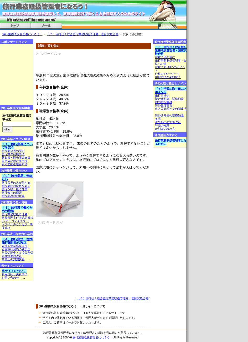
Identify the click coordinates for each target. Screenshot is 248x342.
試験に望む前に (165, 57)
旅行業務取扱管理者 (14, 214)
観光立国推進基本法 (14, 164)
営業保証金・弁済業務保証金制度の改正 (17, 254)
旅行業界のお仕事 (13, 196)
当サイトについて (14, 271)
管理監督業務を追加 (14, 246)
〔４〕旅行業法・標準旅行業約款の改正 (17, 240)
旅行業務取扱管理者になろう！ (22, 34)
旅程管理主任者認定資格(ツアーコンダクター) (17, 219)
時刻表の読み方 (165, 129)
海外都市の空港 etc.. (168, 122)
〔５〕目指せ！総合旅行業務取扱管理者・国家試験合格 (83, 34)
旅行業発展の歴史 (13, 151)
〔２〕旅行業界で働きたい (17, 177)
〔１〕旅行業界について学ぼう (17, 145)
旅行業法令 (162, 95)
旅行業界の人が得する (16, 182)
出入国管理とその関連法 (170, 109)
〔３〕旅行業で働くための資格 (17, 209)
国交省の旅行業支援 (14, 161)
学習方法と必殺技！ (168, 77)
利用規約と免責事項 (14, 274)
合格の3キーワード (167, 73)
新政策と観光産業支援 (16, 157)
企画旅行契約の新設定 (16, 249)
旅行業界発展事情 (13, 154)
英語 (158, 119)
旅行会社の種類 (12, 192)
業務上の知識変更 (13, 259)
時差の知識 (162, 125)
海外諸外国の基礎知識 (169, 115)
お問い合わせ (10, 277)
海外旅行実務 (163, 105)
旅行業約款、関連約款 (169, 99)
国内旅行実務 (163, 102)
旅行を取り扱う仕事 (14, 189)
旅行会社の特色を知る (16, 186)
